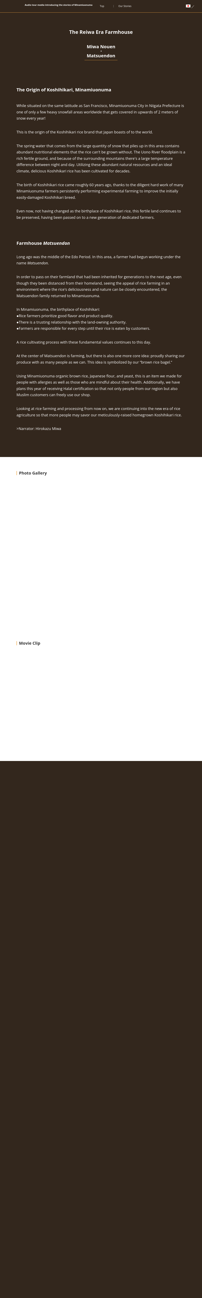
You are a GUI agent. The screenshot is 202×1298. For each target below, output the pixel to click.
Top (102, 6)
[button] (180, 659)
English (109, 1245)
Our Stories (124, 6)
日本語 (92, 1245)
